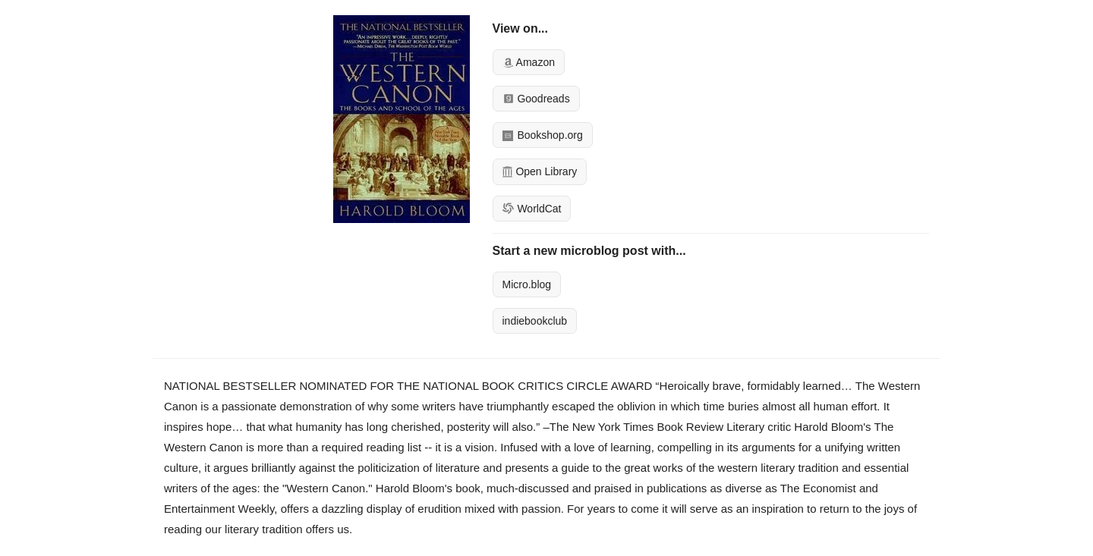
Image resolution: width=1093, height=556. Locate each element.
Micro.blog (527, 284)
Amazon (528, 62)
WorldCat (532, 209)
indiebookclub (535, 321)
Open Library (540, 171)
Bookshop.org (542, 135)
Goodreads (536, 99)
